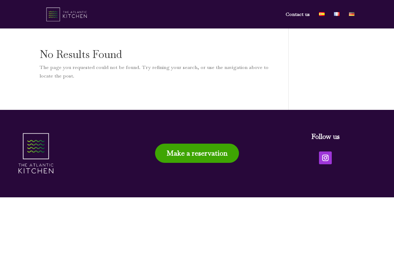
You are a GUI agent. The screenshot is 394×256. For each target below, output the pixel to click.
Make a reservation (197, 153)
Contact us (298, 14)
